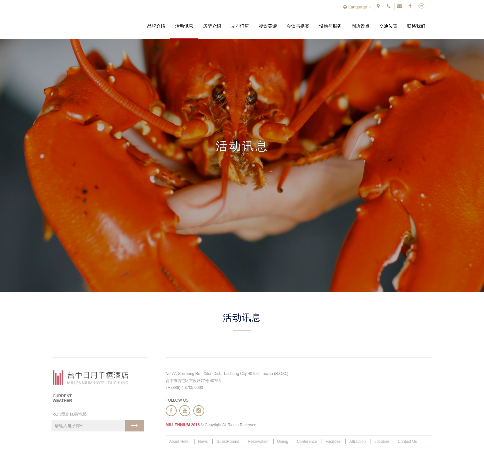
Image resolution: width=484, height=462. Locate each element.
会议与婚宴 (298, 26)
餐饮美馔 (268, 26)
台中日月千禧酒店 (91, 20)
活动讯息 (184, 26)
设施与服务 (330, 26)
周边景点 (360, 26)
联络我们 (416, 26)
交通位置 (388, 26)
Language (357, 7)
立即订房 (240, 26)
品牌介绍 (156, 26)
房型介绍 (212, 26)
